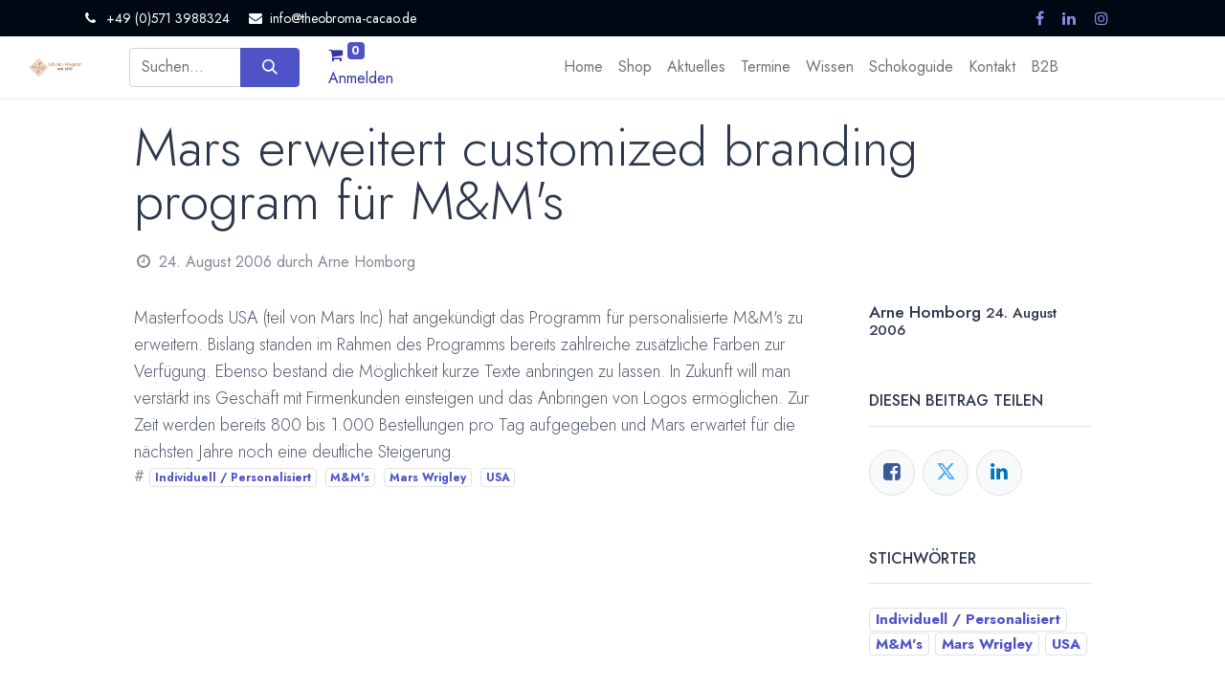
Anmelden (360, 78)
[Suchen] (269, 67)
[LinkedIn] (999, 473)
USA (498, 477)
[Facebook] (892, 473)
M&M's (349, 477)
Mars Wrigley (428, 477)
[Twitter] (946, 473)
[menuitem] (583, 67)
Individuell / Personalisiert (233, 477)
